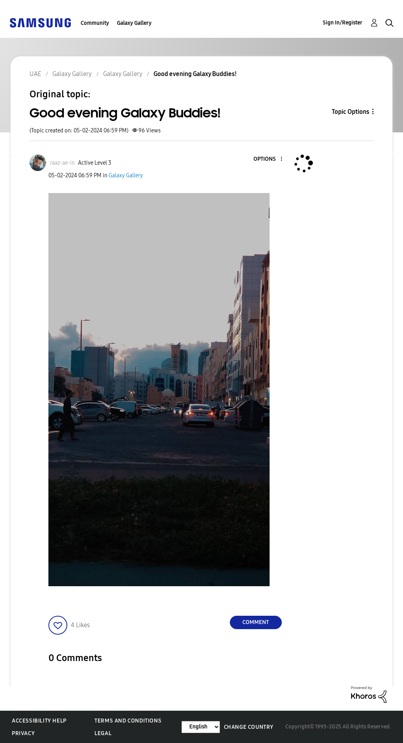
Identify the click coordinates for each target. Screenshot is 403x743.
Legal (102, 733)
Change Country (249, 727)
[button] (268, 159)
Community (95, 23)
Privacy (23, 733)
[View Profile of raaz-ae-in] (62, 163)
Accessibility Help (39, 720)
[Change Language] (200, 727)
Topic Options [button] (350, 111)
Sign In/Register (342, 22)
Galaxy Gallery (134, 23)
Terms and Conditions (127, 720)
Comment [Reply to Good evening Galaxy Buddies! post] (255, 622)
